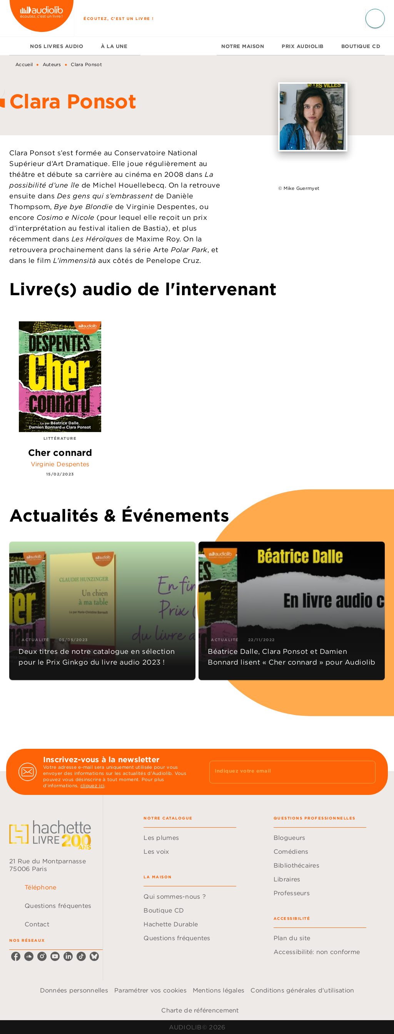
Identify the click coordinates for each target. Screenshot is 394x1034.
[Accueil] (41, 18)
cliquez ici (92, 785)
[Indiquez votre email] (282, 772)
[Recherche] (375, 18)
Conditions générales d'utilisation (302, 990)
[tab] (17, 46)
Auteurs (52, 64)
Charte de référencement (200, 1010)
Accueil (24, 64)
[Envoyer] (366, 772)
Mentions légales (218, 990)
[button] (102, 611)
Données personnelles (74, 990)
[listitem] (15, 956)
